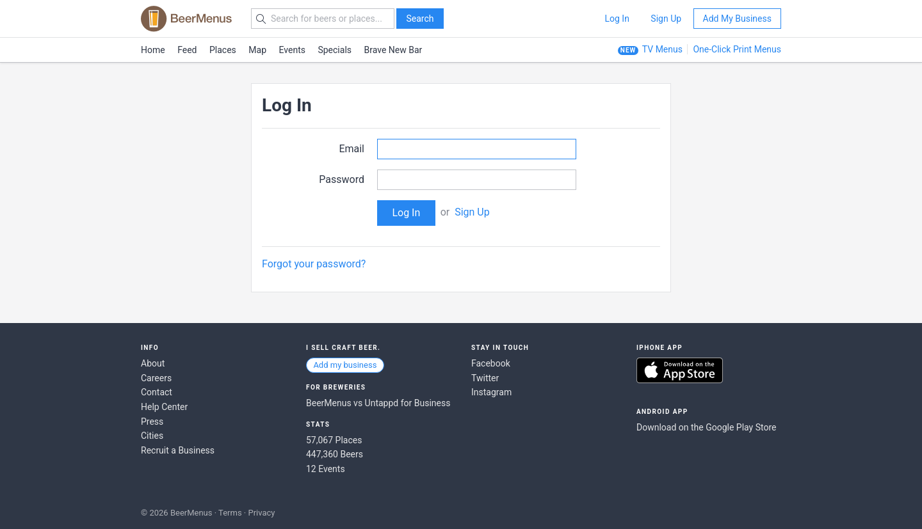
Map (257, 50)
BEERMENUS (186, 18)
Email (351, 149)
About (153, 363)
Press (152, 421)
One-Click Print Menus (737, 49)
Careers (156, 378)
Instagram (491, 392)
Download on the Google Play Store (706, 427)
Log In (616, 18)
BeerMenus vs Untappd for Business (378, 403)
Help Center (164, 407)
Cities (152, 435)
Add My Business (737, 18)
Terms (230, 512)
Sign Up (666, 18)
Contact (156, 392)
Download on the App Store (679, 370)
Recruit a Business (177, 450)
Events (292, 50)
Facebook (490, 363)
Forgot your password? (314, 264)
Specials (335, 50)
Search (419, 18)
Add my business (344, 365)
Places (222, 50)
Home (153, 50)
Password (341, 179)
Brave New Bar (393, 50)
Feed (187, 50)
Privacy (261, 512)
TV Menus (662, 49)
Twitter (485, 378)
